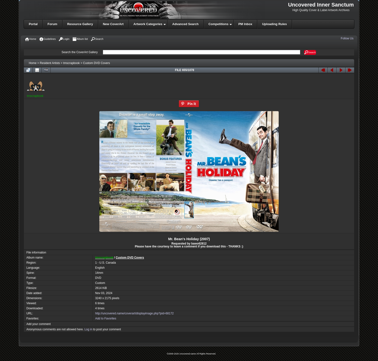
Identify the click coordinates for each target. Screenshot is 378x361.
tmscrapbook (71, 63)
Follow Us (347, 38)
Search (310, 52)
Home (32, 63)
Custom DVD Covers (96, 63)
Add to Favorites (105, 318)
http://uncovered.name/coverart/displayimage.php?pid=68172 (134, 313)
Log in (88, 329)
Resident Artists (50, 63)
